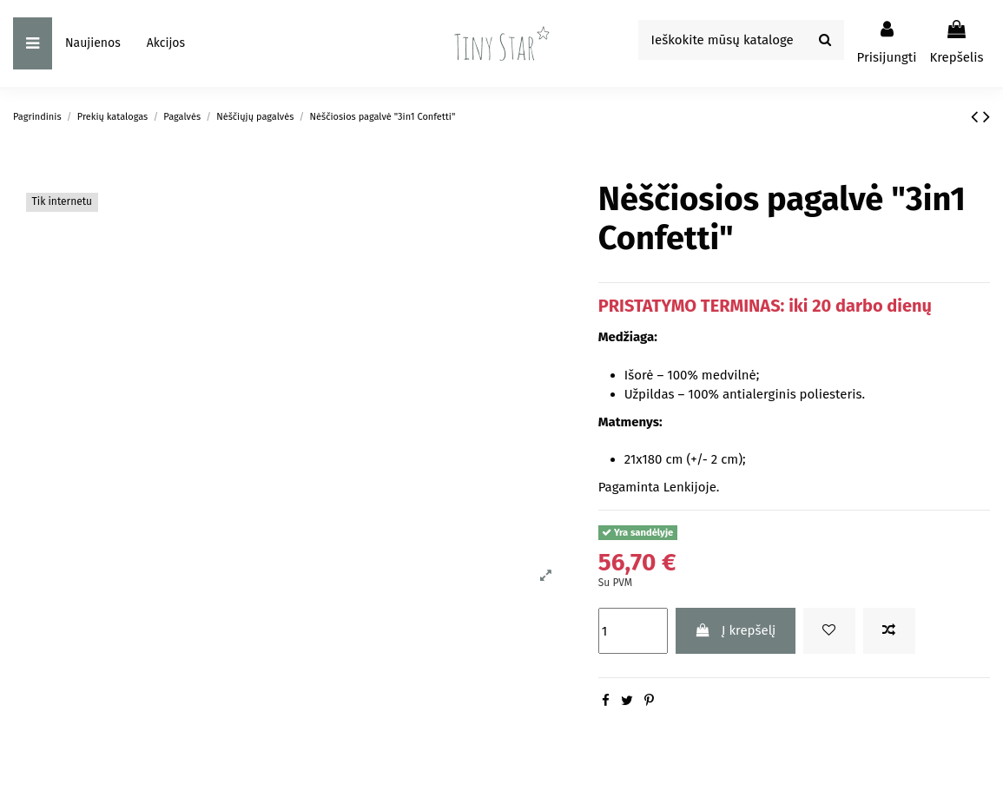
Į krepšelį (735, 630)
